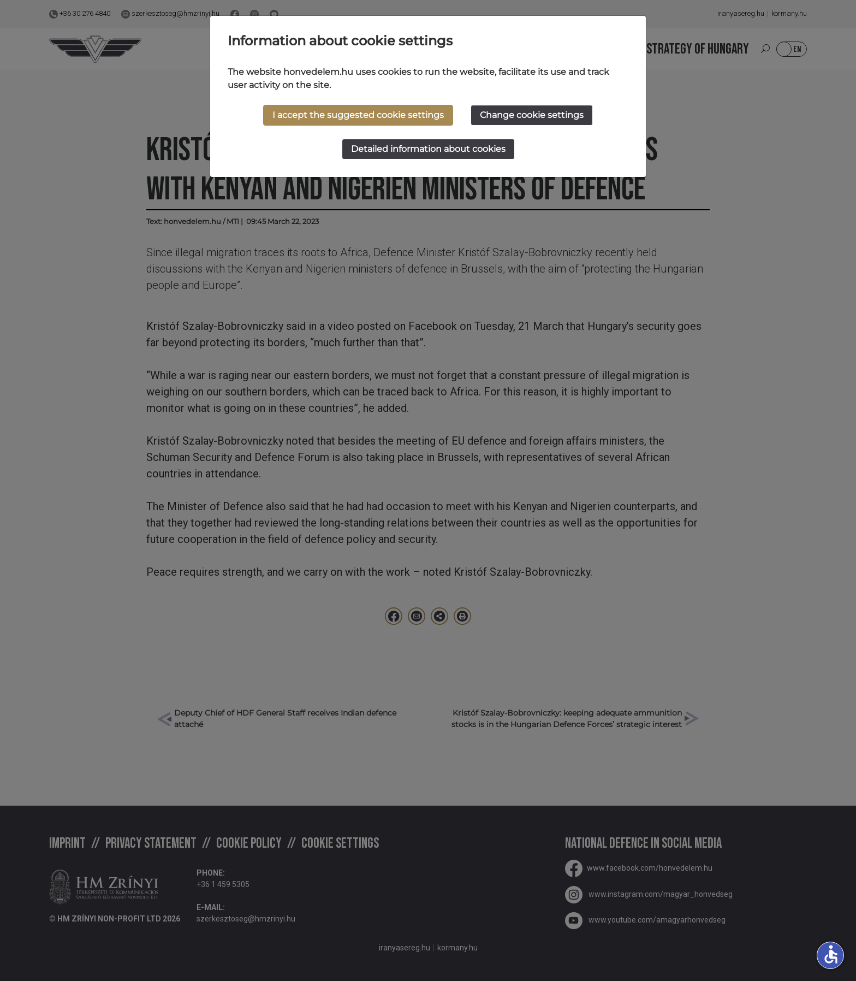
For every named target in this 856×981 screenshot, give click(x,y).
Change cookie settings (532, 115)
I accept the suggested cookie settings (358, 115)
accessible (831, 954)
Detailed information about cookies (428, 149)
